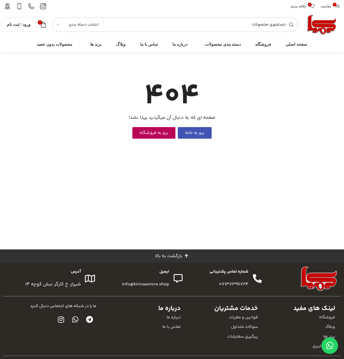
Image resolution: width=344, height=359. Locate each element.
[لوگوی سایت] (322, 25)
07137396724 (233, 286)
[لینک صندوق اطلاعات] (43, 6)
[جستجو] (175, 25)
